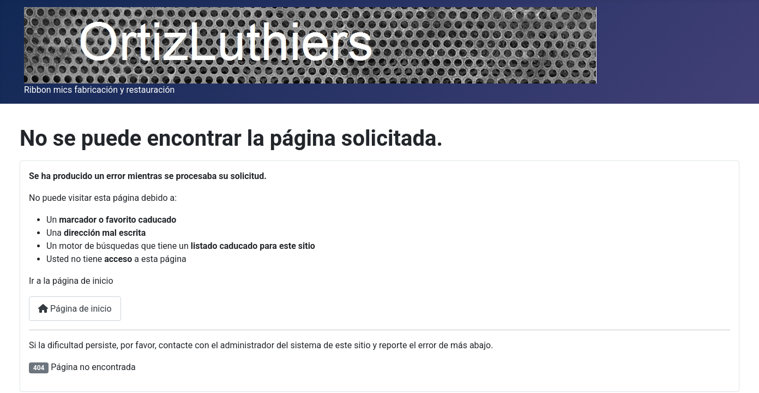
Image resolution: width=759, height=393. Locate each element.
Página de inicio (75, 308)
